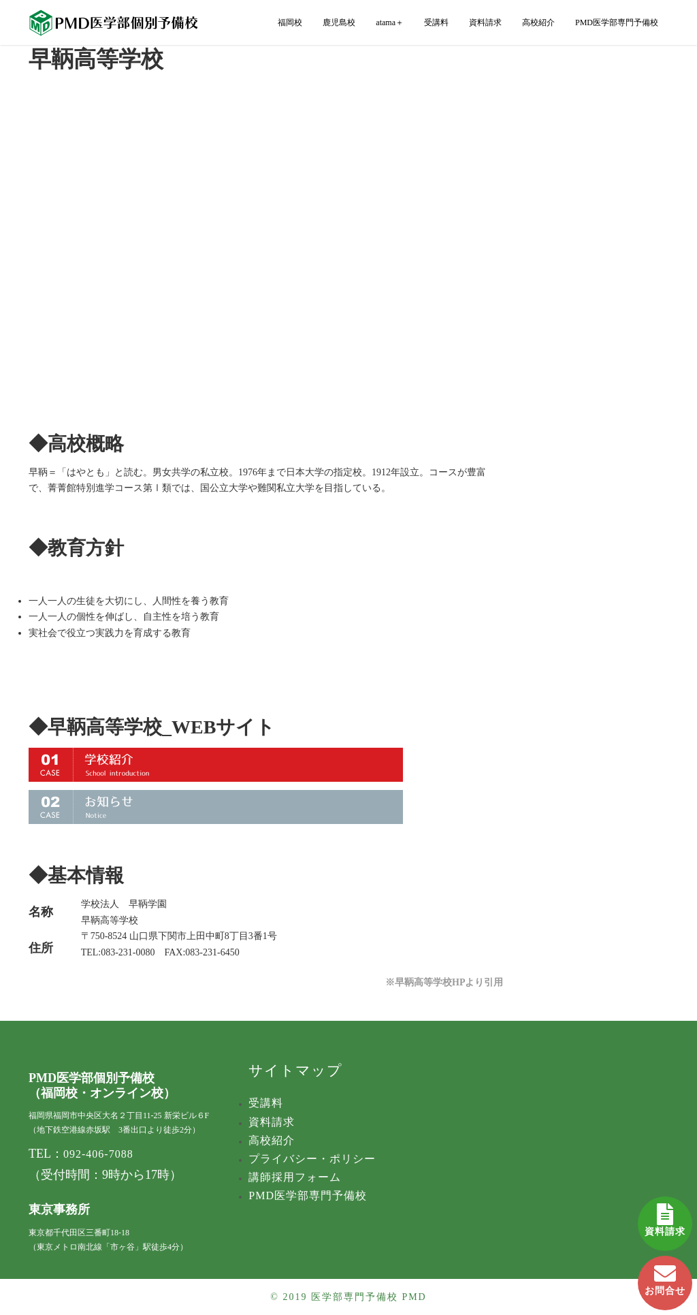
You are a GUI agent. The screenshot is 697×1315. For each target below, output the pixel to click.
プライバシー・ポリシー (312, 1159)
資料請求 (665, 1217)
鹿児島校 (339, 22)
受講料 (436, 22)
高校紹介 (538, 22)
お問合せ (665, 1276)
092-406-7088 (98, 1154)
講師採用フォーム (294, 1177)
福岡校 (290, 22)
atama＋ (390, 22)
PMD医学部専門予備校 (616, 22)
